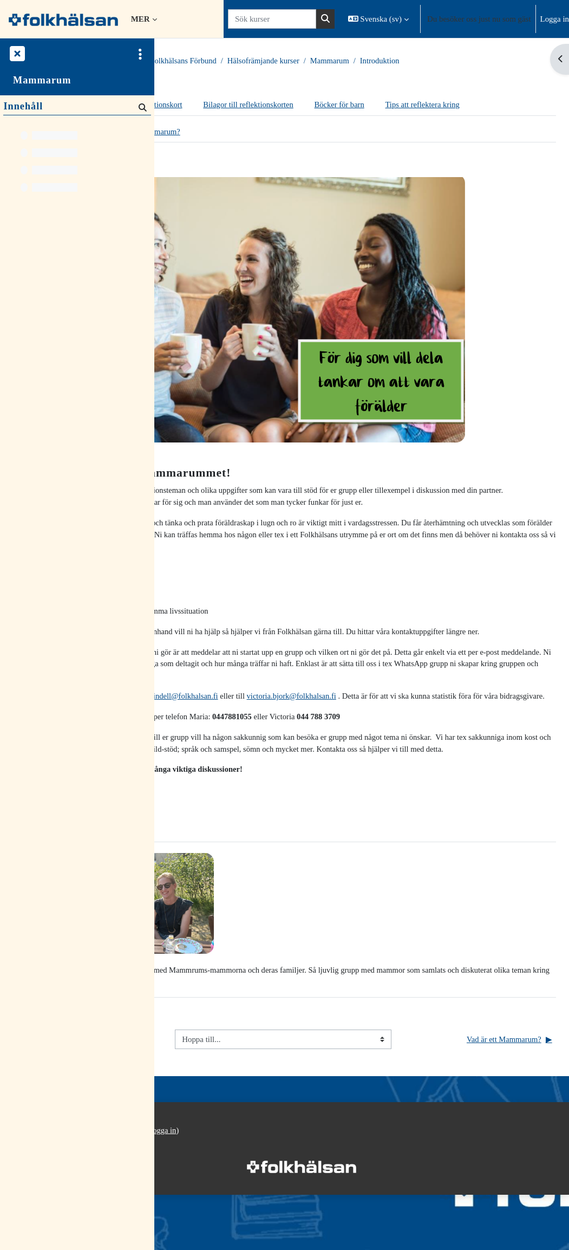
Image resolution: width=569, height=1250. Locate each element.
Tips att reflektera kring (214, 126)
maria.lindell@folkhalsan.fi (298, 724)
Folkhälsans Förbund (306, 61)
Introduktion (507, 61)
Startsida (181, 61)
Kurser (217, 61)
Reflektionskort (279, 105)
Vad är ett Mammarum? (264, 153)
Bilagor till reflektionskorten (372, 105)
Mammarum (456, 61)
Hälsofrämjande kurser (388, 61)
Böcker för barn (465, 105)
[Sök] (141, 107)
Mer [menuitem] (140, 19)
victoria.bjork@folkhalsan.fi (418, 724)
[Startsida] (63, 18)
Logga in (554, 19)
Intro (196, 153)
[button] (378, 19)
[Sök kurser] (272, 19)
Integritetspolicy (188, 1197)
